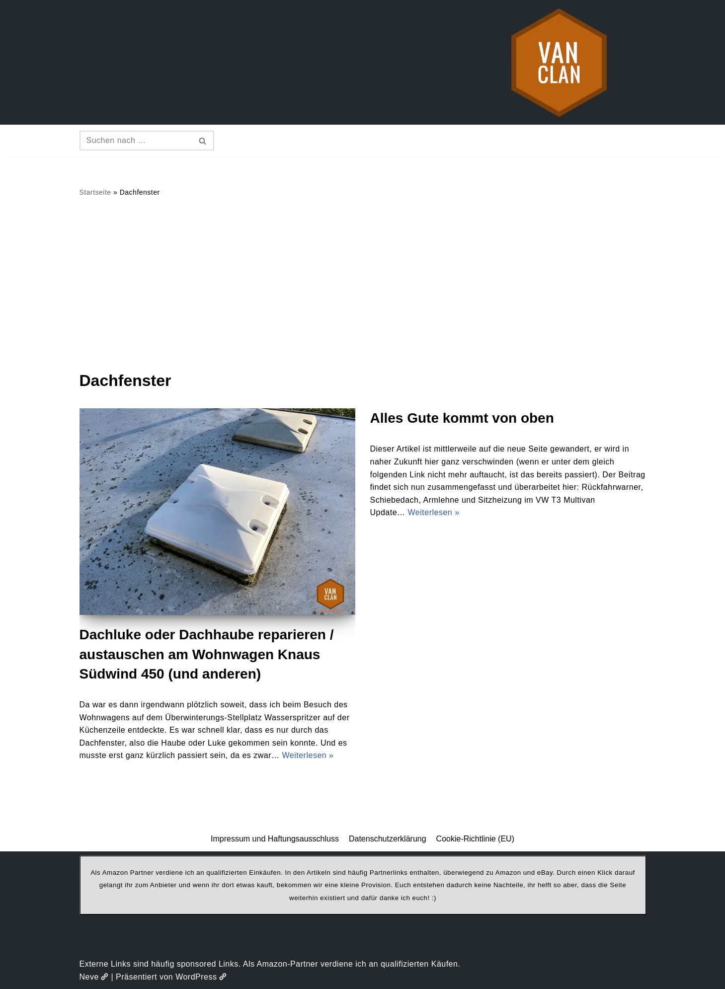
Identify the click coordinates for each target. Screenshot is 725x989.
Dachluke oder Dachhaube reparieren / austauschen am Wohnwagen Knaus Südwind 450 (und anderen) (207, 654)
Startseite (95, 192)
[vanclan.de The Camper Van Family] (559, 62)
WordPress (201, 977)
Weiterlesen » (307, 755)
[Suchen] (136, 141)
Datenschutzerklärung (387, 839)
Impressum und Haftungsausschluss (275, 839)
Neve (94, 977)
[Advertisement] (363, 283)
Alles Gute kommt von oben (462, 418)
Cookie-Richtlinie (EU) (475, 839)
